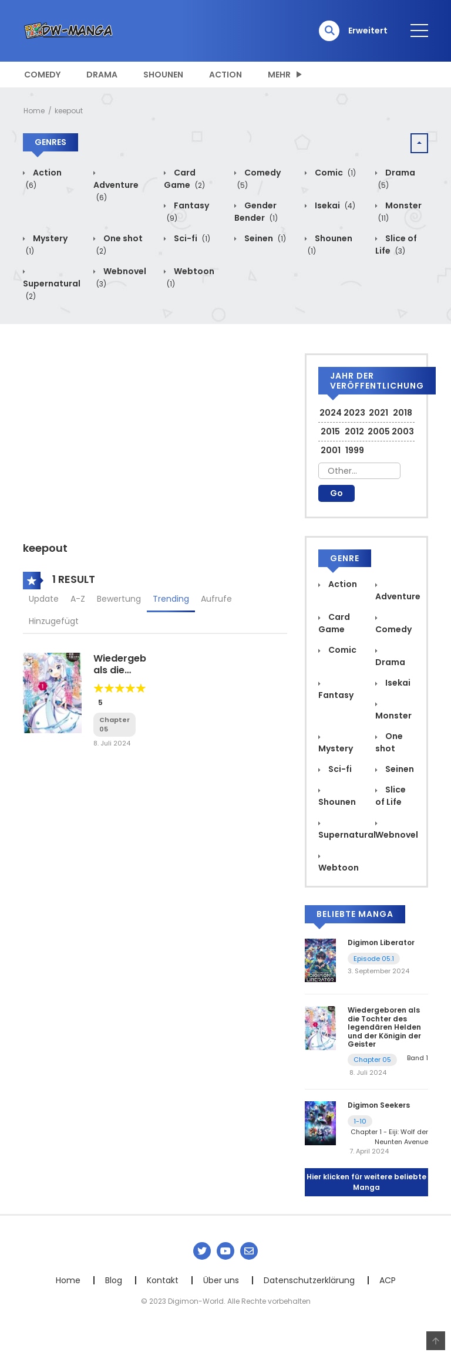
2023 (354, 413)
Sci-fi (191, 238)
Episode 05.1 (374, 958)
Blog (113, 1280)
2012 (354, 431)
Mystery (335, 748)
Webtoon (338, 867)
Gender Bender (256, 212)
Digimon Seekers (379, 1105)
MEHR (279, 74)
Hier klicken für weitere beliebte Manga (366, 1182)
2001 (331, 450)
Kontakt (163, 1280)
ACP (387, 1280)
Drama (101, 74)
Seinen (264, 238)
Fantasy (336, 695)
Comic (334, 172)
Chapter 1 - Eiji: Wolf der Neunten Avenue (389, 1136)
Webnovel (396, 835)
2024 (330, 413)
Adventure (116, 191)
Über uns (221, 1280)
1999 (354, 450)
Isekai (334, 205)
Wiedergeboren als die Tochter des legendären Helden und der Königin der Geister (384, 1027)
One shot (389, 742)
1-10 (360, 1121)
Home (34, 111)
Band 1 (417, 1057)
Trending (171, 599)
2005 (379, 431)
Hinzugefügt (54, 621)
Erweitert (368, 30)
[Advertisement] (155, 435)
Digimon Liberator (381, 942)
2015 (330, 431)
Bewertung (119, 599)
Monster (393, 715)
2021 (378, 413)
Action (225, 74)
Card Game (184, 179)
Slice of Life (396, 244)
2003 (403, 431)
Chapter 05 (372, 1059)
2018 (402, 413)
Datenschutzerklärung (309, 1280)
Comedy (42, 74)
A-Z (77, 599)
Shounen (163, 74)
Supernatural (51, 290)
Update (44, 599)
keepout (69, 111)
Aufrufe (216, 599)
